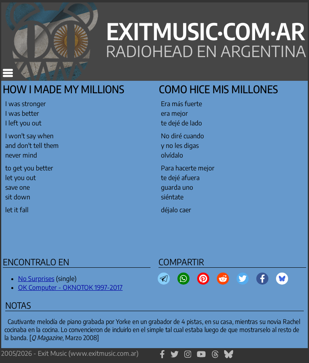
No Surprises (36, 279)
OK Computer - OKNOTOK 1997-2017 (70, 287)
